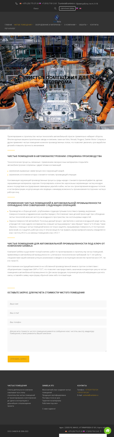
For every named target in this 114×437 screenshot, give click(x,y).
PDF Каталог (10, 27)
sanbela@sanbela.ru (67, 3)
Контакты (94, 24)
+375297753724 (91, 388)
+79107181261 (83, 391)
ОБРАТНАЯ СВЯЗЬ (65, 7)
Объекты (83, 24)
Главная (8, 24)
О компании (69, 24)
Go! (52, 7)
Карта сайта (102, 426)
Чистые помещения (23, 24)
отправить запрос (20, 358)
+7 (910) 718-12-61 (46, 3)
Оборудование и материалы (48, 24)
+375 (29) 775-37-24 (26, 3)
